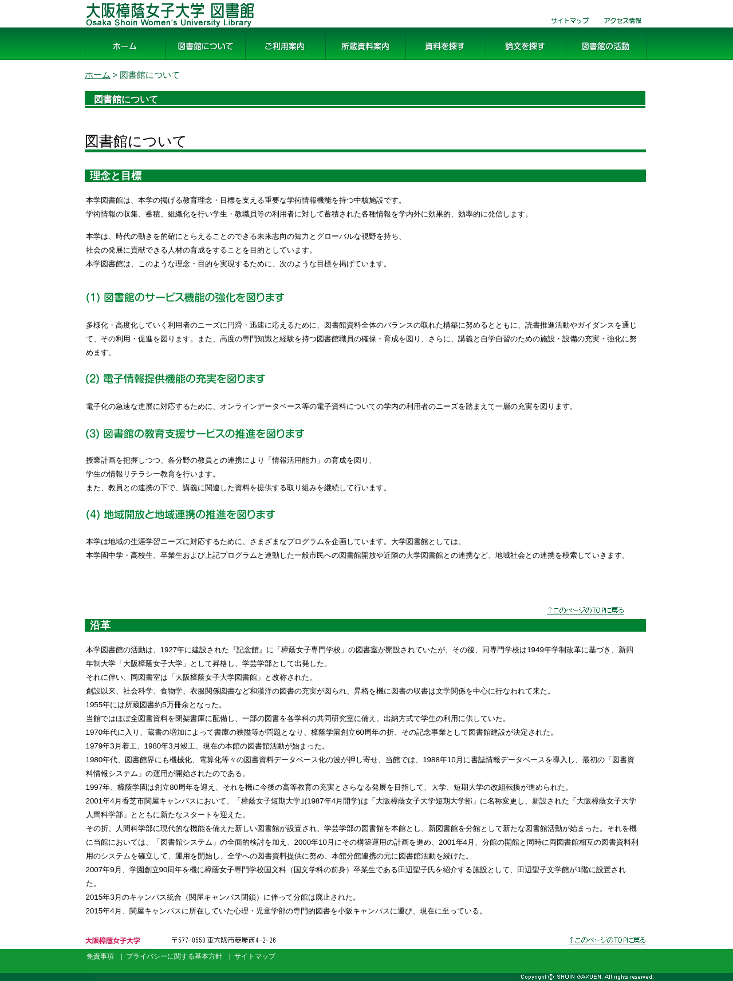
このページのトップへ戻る (608, 949)
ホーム (98, 60)
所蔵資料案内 (352, 60)
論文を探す (508, 60)
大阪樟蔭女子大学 (117, 949)
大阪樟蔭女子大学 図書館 (136, 27)
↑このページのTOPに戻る (590, 612)
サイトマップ (565, 27)
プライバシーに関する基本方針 (174, 956)
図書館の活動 (593, 60)
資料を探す (428, 60)
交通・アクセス (623, 27)
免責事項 (100, 956)
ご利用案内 (268, 60)
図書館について (197, 60)
